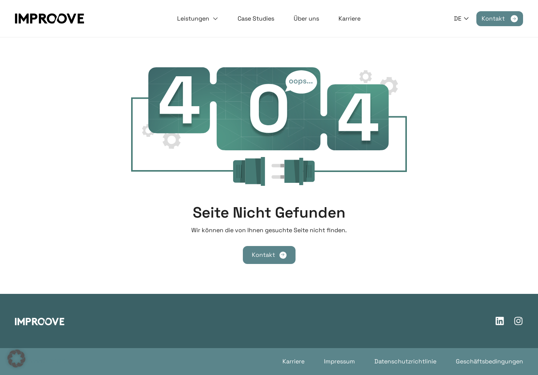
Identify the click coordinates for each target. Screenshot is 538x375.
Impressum (339, 361)
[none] (461, 18)
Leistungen (197, 18)
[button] (16, 358)
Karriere (349, 18)
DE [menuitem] (457, 18)
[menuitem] (461, 18)
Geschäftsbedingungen (489, 361)
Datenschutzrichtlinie (405, 361)
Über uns (306, 18)
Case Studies (256, 18)
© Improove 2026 (40, 361)
